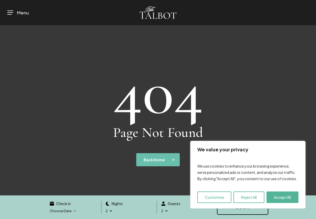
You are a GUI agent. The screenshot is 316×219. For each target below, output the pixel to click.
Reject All (249, 197)
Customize (214, 197)
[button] (18, 12)
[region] (248, 175)
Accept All (282, 197)
